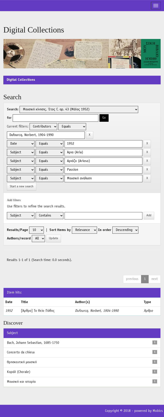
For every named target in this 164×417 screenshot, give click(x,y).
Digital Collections (21, 80)
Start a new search (21, 186)
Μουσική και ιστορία (21, 382)
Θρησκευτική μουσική (22, 362)
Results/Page (17, 230)
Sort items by (60, 230)
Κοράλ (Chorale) (18, 372)
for (9, 118)
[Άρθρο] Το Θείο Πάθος (38, 311)
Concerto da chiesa (20, 352)
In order (104, 230)
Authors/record (19, 238)
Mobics (158, 411)
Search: (12, 109)
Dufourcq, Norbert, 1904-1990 (97, 311)
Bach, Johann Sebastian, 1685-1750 (33, 343)
